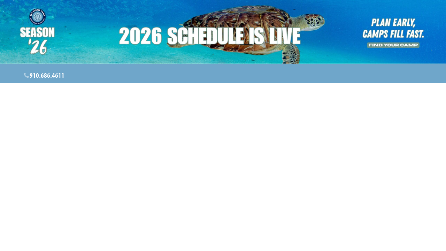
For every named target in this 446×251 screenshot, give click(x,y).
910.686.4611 (47, 75)
